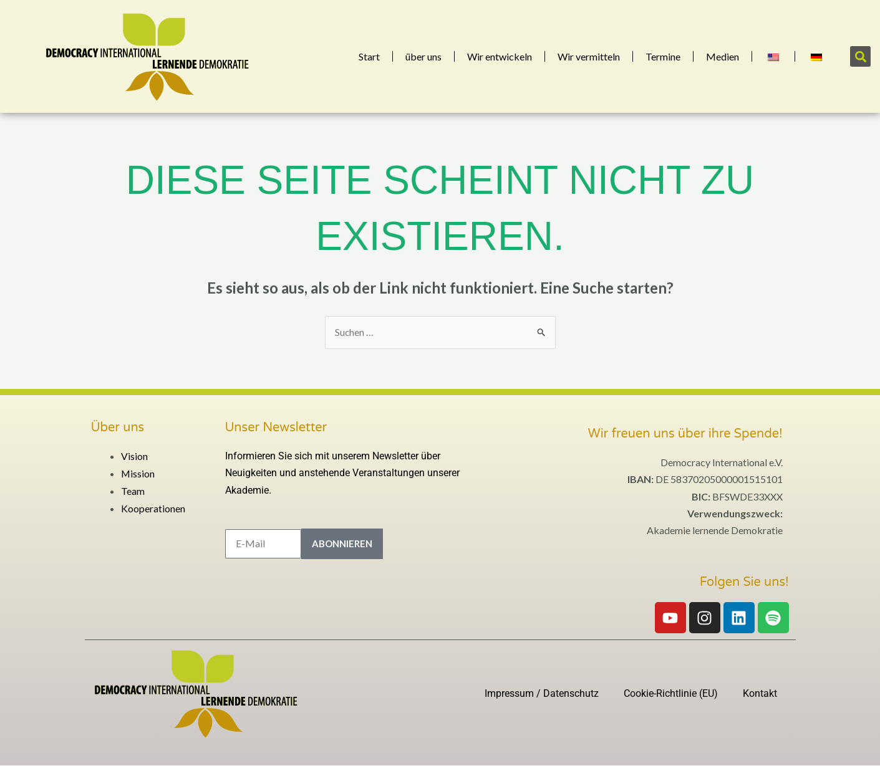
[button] (860, 56)
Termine (662, 56)
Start (369, 56)
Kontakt (760, 693)
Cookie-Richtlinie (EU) (671, 693)
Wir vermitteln (589, 56)
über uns (423, 56)
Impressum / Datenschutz (542, 693)
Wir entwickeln (499, 56)
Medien (722, 56)
